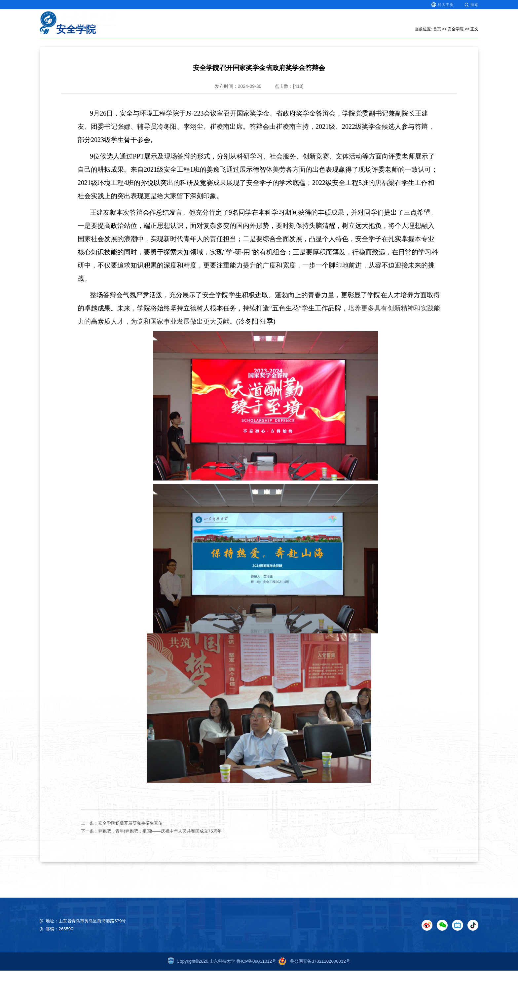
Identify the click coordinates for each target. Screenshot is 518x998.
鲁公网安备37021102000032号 (313, 988)
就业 (447, 22)
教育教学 (271, 22)
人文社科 (335, 22)
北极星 (395, 22)
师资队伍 (366, 22)
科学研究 (303, 22)
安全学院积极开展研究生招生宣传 (130, 850)
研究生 (422, 22)
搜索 (471, 4)
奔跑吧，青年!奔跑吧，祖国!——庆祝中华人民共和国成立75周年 (160, 858)
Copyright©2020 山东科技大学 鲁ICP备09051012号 (222, 988)
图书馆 (470, 22)
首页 (244, 22)
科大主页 (442, 4)
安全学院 (455, 56)
